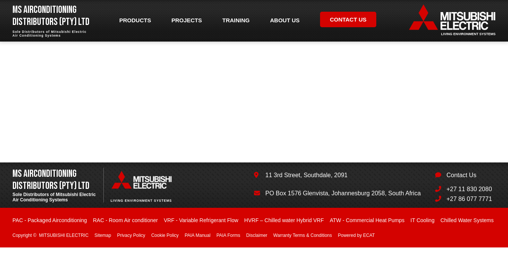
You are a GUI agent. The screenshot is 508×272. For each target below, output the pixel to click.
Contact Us (461, 175)
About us (285, 20)
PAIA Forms (228, 235)
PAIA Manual (197, 235)
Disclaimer (256, 235)
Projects (186, 20)
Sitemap (102, 235)
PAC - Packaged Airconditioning (49, 220)
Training (236, 20)
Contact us (348, 19)
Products (135, 20)
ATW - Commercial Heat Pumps (367, 220)
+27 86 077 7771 (469, 199)
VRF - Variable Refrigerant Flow (201, 220)
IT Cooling (423, 220)
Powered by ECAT (356, 235)
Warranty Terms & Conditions (302, 235)
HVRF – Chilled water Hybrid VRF (284, 220)
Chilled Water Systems (467, 220)
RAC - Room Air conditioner (125, 220)
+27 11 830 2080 (469, 189)
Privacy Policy (131, 235)
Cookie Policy (165, 235)
